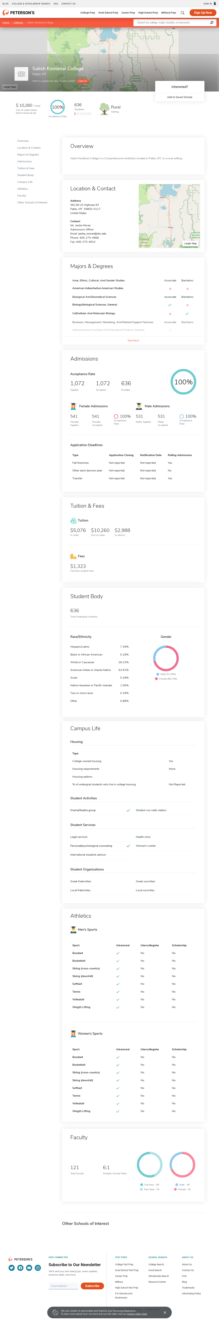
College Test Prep (124, 1264)
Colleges (18, 22)
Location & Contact (28, 148)
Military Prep (168, 12)
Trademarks (188, 1287)
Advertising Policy (191, 1293)
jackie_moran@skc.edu (92, 234)
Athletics (22, 189)
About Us (187, 1264)
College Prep (87, 12)
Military (119, 1281)
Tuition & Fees (26, 168)
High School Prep (148, 12)
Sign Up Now (203, 12)
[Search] (182, 12)
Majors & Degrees (28, 155)
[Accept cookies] (162, 1312)
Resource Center (157, 1281)
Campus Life (25, 182)
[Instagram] (38, 1268)
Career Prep (128, 12)
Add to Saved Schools (179, 97)
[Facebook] (20, 1268)
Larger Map (10, 87)
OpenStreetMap (195, 29)
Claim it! (82, 81)
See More (133, 340)
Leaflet (177, 29)
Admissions (24, 161)
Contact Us (188, 1270)
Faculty (21, 196)
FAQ (56, 4)
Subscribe (92, 1286)
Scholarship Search (159, 1276)
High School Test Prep (126, 1287)
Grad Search (155, 1270)
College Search (156, 1264)
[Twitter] (12, 1268)
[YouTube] (29, 1268)
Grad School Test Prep (127, 1270)
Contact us (68, 4)
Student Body (25, 175)
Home (6, 22)
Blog (6, 4)
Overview (23, 141)
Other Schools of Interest (32, 202)
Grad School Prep (108, 12)
